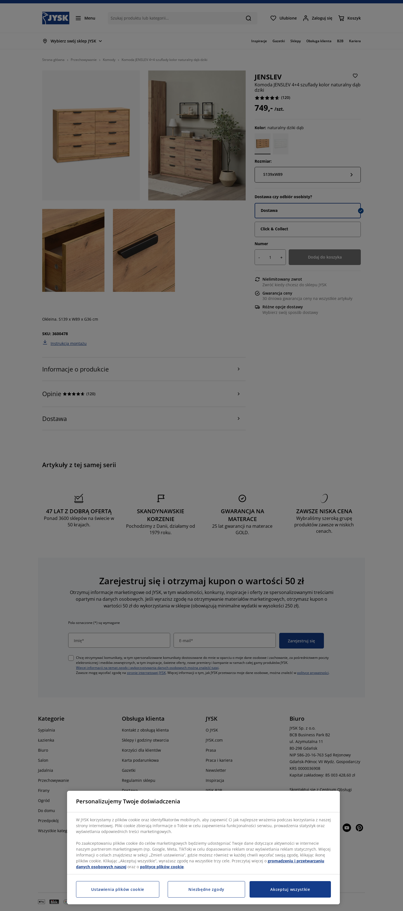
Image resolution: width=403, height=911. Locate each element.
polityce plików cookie (162, 866)
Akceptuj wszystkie (290, 889)
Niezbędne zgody (206, 889)
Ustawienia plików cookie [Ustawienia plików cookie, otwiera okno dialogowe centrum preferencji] (117, 889)
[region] (203, 847)
